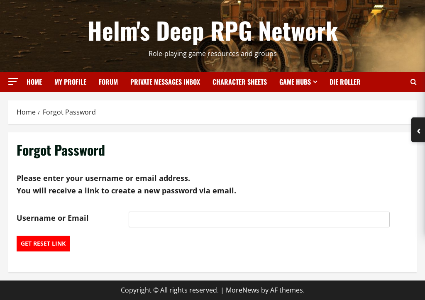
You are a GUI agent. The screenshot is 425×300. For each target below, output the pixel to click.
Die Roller (345, 82)
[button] (13, 81)
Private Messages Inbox (165, 82)
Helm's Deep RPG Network (213, 29)
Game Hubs (295, 82)
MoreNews (242, 290)
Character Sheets (239, 82)
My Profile (70, 82)
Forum (108, 82)
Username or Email (53, 218)
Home (34, 82)
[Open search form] (413, 82)
